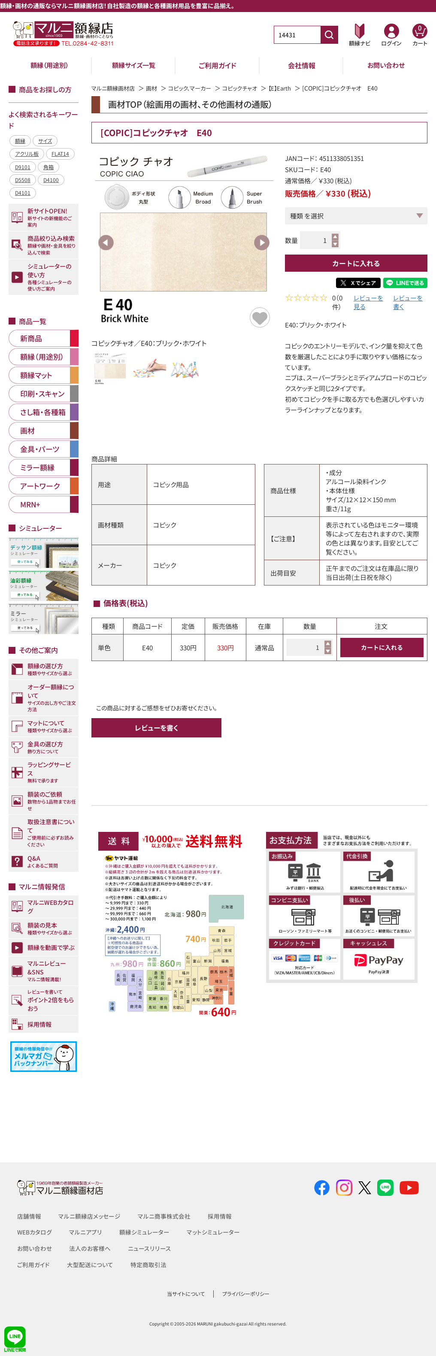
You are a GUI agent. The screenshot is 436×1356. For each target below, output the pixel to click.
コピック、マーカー (196, 88)
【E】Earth (291, 88)
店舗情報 (29, 1216)
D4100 (51, 179)
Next (261, 242)
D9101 (22, 166)
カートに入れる (356, 263)
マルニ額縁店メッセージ (89, 1216)
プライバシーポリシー (245, 1293)
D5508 (22, 179)
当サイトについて (186, 1293)
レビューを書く (408, 303)
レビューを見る (368, 303)
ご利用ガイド (217, 65)
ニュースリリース (148, 1248)
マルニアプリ (86, 1232)
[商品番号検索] (329, 34)
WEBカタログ (34, 1232)
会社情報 (301, 65)
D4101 (22, 192)
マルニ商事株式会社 (164, 1216)
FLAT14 (60, 153)
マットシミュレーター (213, 1232)
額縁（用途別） (49, 65)
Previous (106, 242)
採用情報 (220, 1216)
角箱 (48, 166)
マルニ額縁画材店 (114, 88)
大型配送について (90, 1264)
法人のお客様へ (89, 1248)
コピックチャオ (249, 88)
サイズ (45, 140)
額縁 (20, 140)
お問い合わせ (386, 65)
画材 (155, 88)
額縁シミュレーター (144, 1232)
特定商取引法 (148, 1264)
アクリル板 (27, 153)
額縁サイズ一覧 (133, 65)
